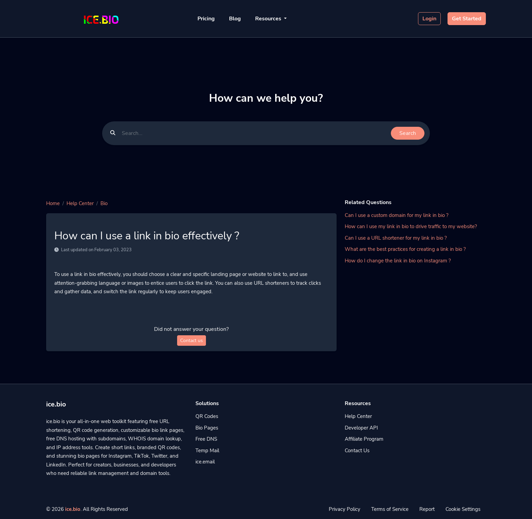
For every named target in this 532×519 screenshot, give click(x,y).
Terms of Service (389, 509)
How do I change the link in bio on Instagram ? (398, 260)
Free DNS (206, 439)
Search (407, 133)
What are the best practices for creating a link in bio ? (405, 249)
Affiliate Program (364, 439)
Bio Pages (206, 427)
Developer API (361, 427)
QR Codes (206, 416)
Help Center (80, 203)
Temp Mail (207, 450)
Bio (104, 203)
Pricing (206, 18)
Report (427, 509)
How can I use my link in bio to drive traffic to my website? (411, 226)
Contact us (191, 340)
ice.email (205, 461)
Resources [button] (269, 18)
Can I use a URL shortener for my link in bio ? (396, 238)
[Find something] (254, 133)
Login (429, 18)
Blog (235, 18)
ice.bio (72, 509)
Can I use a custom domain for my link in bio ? (397, 215)
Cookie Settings (462, 509)
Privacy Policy (344, 509)
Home (53, 203)
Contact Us (357, 450)
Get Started (466, 18)
